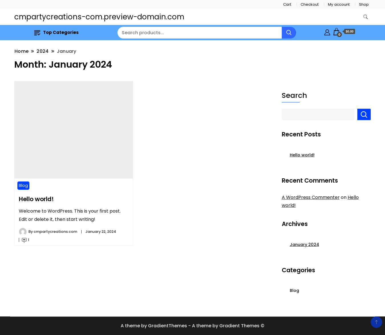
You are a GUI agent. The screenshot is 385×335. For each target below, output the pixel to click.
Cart (287, 4)
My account (339, 4)
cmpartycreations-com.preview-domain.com (99, 17)
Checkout (310, 4)
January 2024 (304, 244)
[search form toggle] (365, 17)
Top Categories (56, 32)
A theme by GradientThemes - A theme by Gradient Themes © (192, 325)
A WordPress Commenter (311, 197)
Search (294, 95)
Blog (23, 185)
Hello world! (36, 199)
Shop (364, 4)
